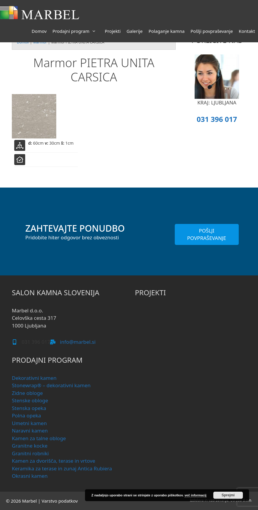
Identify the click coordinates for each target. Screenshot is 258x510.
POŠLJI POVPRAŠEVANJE (206, 234)
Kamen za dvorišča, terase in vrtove (53, 460)
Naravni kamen (30, 430)
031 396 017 (217, 119)
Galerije (134, 31)
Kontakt (247, 31)
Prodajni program (77, 31)
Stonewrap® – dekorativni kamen (51, 385)
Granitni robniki (30, 453)
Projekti (113, 31)
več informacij (195, 495)
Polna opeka (26, 415)
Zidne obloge (27, 393)
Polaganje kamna (166, 31)
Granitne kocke (29, 445)
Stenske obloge (30, 400)
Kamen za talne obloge (39, 438)
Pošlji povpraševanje (211, 31)
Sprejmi (228, 495)
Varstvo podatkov (59, 501)
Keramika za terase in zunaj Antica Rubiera (62, 468)
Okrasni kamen (30, 475)
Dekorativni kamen (34, 378)
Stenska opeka (29, 408)
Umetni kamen (29, 423)
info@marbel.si (77, 341)
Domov (39, 31)
